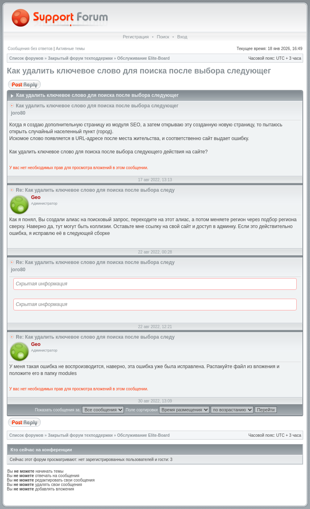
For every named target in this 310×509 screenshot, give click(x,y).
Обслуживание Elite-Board (143, 58)
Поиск (163, 36)
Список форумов (26, 58)
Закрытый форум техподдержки (80, 58)
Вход (182, 36)
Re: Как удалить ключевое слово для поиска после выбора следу (95, 190)
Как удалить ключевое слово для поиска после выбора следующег (139, 70)
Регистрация (136, 36)
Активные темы (70, 48)
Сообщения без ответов (30, 48)
